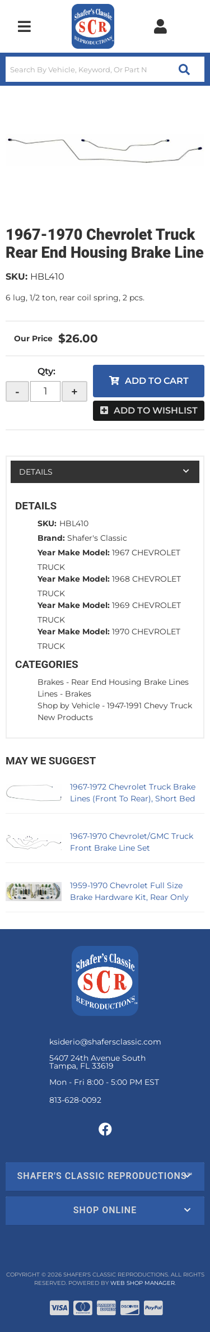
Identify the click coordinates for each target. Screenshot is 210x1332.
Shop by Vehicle (69, 705)
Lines (48, 694)
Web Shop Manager (142, 1283)
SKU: (16, 276)
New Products (65, 717)
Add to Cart (157, 380)
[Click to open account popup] (160, 26)
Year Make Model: (74, 552)
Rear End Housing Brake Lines (130, 682)
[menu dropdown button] (24, 26)
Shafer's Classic (97, 538)
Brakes (51, 682)
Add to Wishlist (156, 410)
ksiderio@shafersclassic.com (105, 1042)
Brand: (51, 538)
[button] (105, 69)
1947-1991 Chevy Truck (149, 705)
